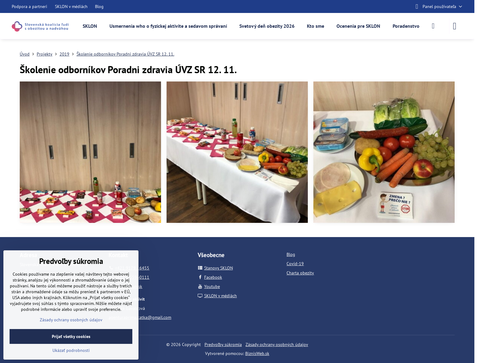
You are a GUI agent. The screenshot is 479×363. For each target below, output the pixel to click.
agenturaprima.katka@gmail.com (140, 317)
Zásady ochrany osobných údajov (277, 344)
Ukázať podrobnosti (71, 350)
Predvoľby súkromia (223, 344)
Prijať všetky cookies (71, 336)
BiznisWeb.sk (257, 353)
